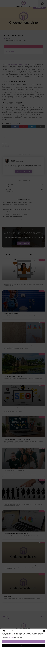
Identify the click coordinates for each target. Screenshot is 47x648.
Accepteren (23, 641)
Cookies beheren (23, 645)
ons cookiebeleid (10, 637)
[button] (44, 631)
